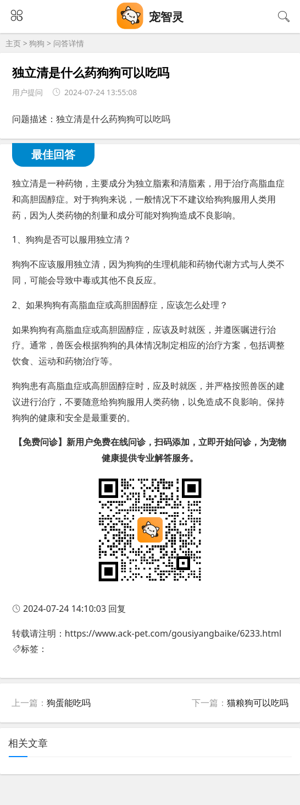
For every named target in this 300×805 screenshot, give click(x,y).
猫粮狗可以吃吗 (257, 703)
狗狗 (37, 43)
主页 (13, 43)
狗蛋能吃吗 (69, 703)
